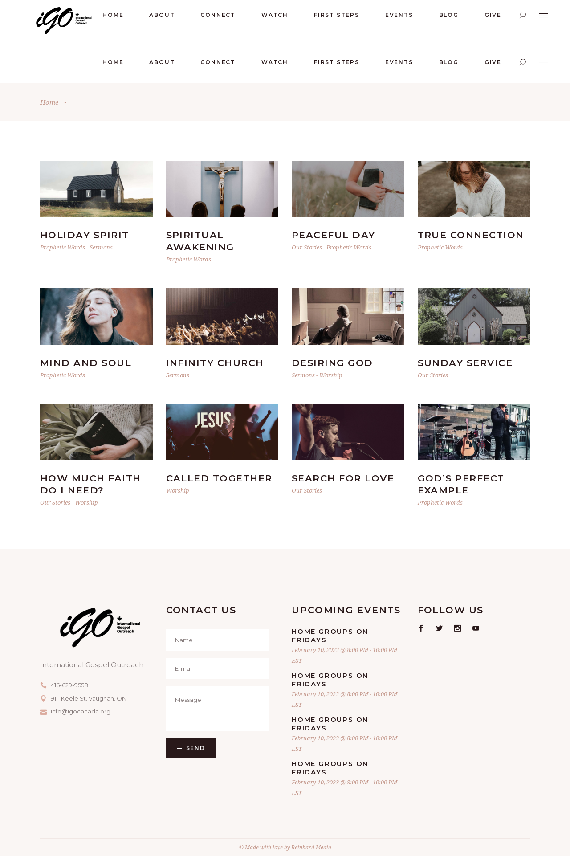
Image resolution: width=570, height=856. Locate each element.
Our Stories (307, 247)
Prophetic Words (62, 247)
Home (49, 102)
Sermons (101, 247)
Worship (330, 375)
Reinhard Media (311, 847)
